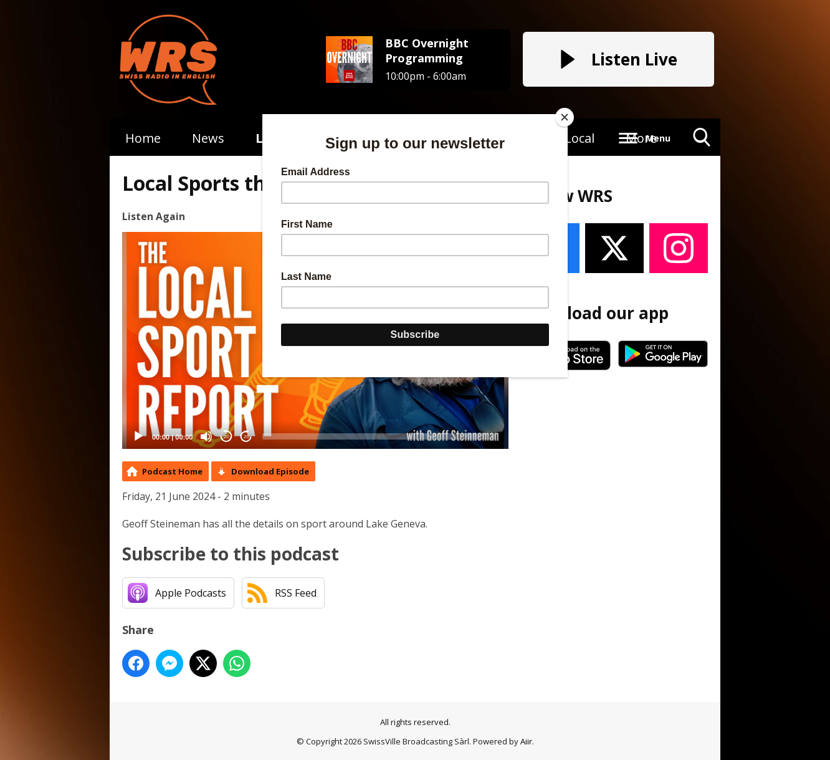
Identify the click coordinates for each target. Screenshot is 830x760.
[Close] (564, 117)
